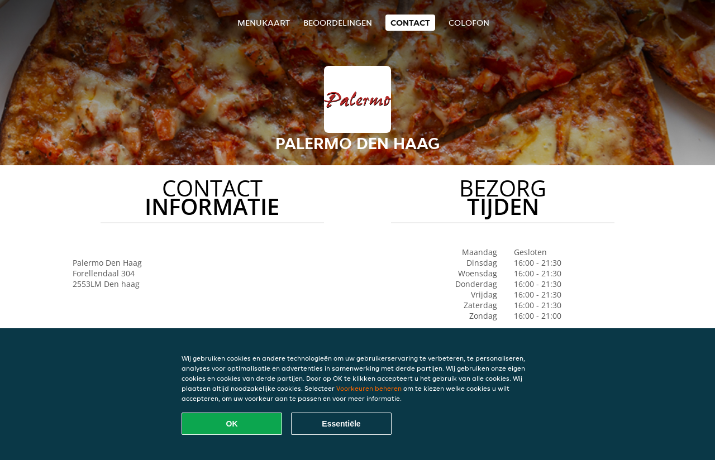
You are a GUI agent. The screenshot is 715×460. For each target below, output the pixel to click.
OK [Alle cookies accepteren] (232, 423)
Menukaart (263, 22)
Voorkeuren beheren (369, 388)
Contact (410, 22)
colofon (469, 22)
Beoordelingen (337, 22)
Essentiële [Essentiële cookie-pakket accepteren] (341, 423)
